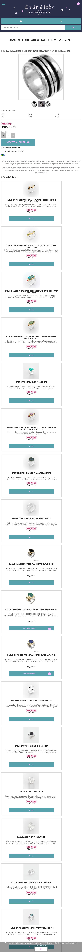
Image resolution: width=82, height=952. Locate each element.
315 (61, 849)
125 (21, 394)
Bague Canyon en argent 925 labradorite (21, 337)
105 (21, 212)
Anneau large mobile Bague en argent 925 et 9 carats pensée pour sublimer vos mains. (61, 843)
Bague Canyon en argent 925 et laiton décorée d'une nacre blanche (21, 201)
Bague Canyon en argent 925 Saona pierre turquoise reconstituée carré (20, 702)
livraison (25, 906)
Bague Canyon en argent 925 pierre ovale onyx (20, 383)
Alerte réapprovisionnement (10, 148)
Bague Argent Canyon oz (61, 473)
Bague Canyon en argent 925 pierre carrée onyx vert (60, 656)
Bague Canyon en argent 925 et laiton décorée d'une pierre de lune (61, 201)
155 (61, 667)
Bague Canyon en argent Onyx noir (21, 473)
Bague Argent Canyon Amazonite (21, 291)
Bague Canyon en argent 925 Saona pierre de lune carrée (20, 838)
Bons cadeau (7, 906)
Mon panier (6, 916)
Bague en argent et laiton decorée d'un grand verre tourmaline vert (61, 246)
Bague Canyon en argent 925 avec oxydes (61, 337)
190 (61, 530)
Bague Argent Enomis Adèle (21, 746)
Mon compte (26, 911)
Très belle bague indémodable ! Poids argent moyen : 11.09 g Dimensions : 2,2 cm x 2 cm (21, 615)
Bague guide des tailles (30, 916)
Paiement (6, 911)
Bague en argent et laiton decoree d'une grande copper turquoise (21, 246)
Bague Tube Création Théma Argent (41, 40)
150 (61, 712)
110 (21, 758)
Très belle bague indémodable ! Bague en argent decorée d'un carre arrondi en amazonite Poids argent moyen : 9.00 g (21, 297)
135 (21, 530)
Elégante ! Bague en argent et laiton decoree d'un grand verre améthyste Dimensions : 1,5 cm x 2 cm (61, 297)
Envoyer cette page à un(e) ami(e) (12, 151)
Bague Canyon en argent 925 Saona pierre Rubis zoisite (20, 792)
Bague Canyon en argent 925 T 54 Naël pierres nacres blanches (61, 792)
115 (57, 803)
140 (21, 485)
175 (21, 303)
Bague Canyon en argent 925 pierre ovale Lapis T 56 (20, 428)
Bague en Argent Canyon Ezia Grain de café (61, 428)
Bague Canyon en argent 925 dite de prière (60, 519)
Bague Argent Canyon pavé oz (21, 518)
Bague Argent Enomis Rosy (60, 700)
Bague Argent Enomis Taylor (61, 609)
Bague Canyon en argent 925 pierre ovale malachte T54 (60, 383)
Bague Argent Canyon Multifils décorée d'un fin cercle (21, 610)
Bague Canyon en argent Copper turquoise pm (21, 565)
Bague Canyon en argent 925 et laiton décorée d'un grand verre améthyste (61, 292)
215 (61, 485)
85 (21, 667)
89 (21, 576)
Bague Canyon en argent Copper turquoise (61, 565)
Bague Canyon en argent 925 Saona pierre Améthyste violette (60, 747)
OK (41, 949)
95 (60, 439)
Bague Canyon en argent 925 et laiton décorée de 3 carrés (21, 656)
